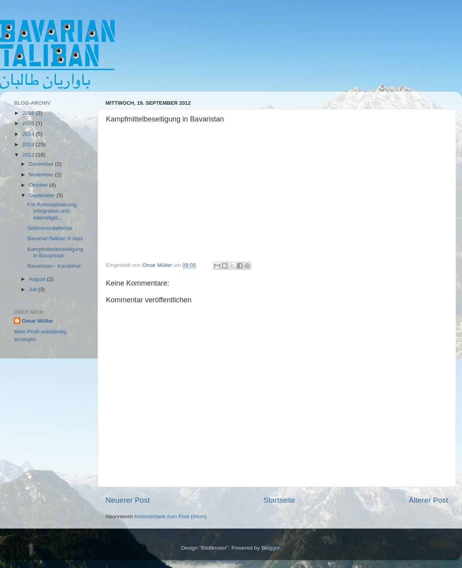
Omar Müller (37, 321)
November (42, 175)
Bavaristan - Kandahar (54, 266)
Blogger (270, 548)
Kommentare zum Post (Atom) (171, 516)
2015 (29, 123)
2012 (29, 155)
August (38, 279)
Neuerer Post (128, 500)
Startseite (279, 500)
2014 (29, 134)
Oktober (39, 185)
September (43, 195)
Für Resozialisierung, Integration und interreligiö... (52, 211)
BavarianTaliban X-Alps (55, 238)
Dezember (42, 164)
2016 (29, 113)
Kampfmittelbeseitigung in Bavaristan (55, 252)
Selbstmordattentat (49, 228)
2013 (29, 144)
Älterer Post (428, 500)
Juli (33, 289)
